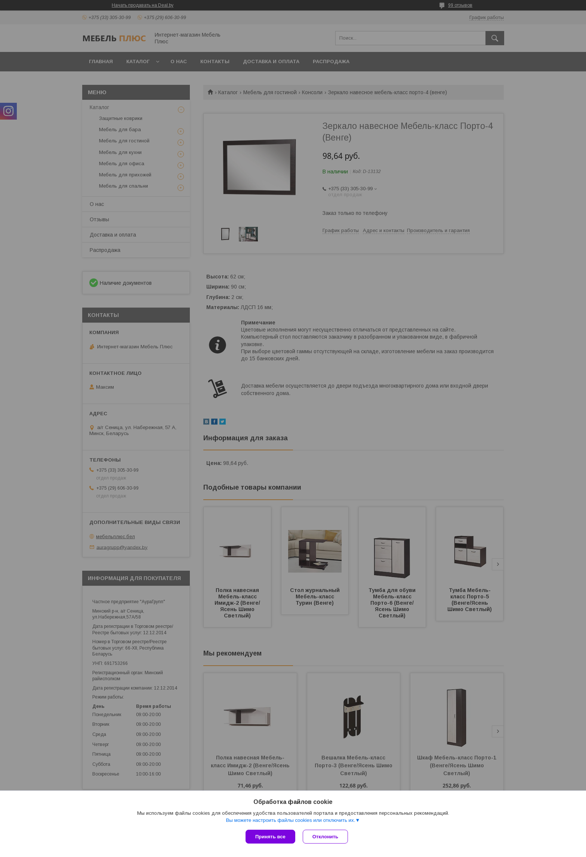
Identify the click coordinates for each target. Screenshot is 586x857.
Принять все (270, 836)
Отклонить (325, 836)
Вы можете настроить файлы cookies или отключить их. (290, 820)
